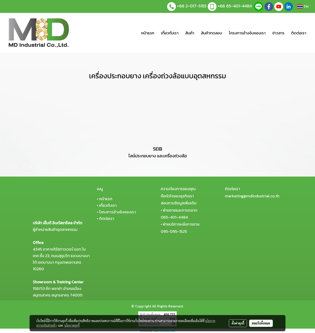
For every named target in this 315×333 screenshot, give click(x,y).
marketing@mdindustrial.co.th (252, 196)
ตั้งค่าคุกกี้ (238, 323)
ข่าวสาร (278, 33)
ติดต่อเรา (298, 33)
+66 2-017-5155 (191, 6)
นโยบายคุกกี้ (72, 325)
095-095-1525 (174, 231)
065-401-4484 (174, 217)
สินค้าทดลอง (211, 33)
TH (302, 6)
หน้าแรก (147, 33)
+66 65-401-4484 (235, 6)
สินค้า (189, 33)
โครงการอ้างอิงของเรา (247, 33)
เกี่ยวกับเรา (169, 33)
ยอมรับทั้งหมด (261, 323)
